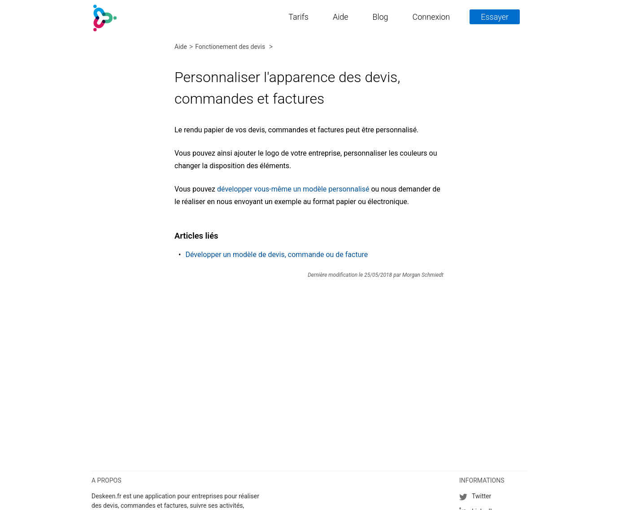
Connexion (431, 17)
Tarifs (298, 17)
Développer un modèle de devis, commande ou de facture (276, 254)
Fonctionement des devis (230, 47)
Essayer (495, 17)
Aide (340, 17)
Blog (380, 17)
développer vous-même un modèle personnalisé (293, 189)
